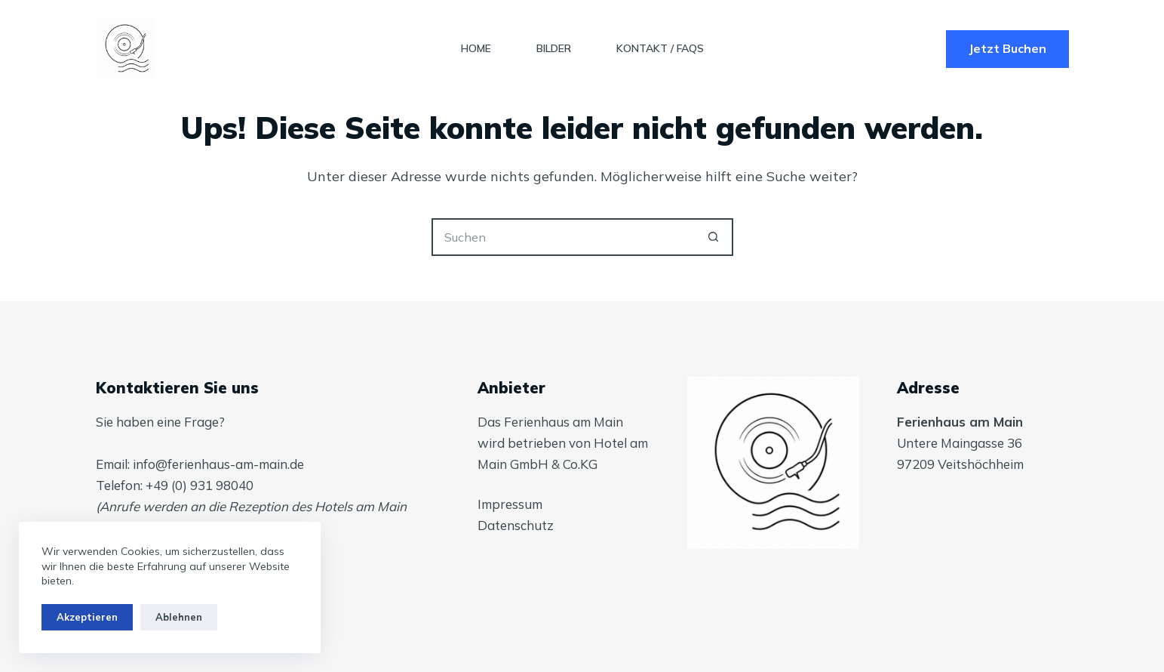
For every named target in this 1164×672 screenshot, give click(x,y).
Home (476, 48)
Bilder (553, 48)
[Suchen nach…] (564, 237)
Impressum (510, 504)
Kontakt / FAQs (660, 48)
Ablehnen (178, 617)
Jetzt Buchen (1007, 48)
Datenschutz (516, 525)
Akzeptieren (87, 617)
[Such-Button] (714, 237)
